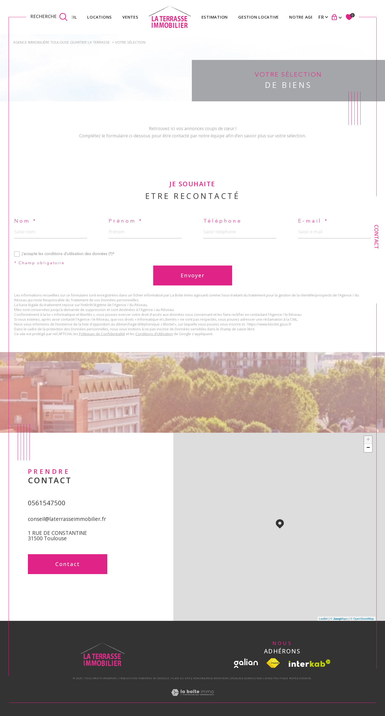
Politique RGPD (285, 678)
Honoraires (202, 678)
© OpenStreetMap (362, 618)
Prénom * (126, 221)
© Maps (339, 618)
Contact (376, 237)
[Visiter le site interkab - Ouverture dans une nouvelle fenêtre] (310, 663)
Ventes (130, 17)
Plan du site (180, 678)
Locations (99, 17)
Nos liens (263, 678)
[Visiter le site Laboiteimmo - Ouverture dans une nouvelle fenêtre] (192, 698)
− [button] (368, 448)
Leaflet (323, 618)
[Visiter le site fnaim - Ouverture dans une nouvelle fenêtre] (273, 663)
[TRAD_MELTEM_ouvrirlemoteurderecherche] (49, 17)
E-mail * (313, 221)
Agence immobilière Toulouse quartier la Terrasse (61, 42)
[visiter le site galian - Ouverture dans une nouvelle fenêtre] (246, 663)
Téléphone (222, 221)
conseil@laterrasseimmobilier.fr (67, 518)
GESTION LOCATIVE (258, 17)
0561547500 (46, 503)
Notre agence (305, 17)
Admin (249, 678)
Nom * (25, 221)
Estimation (214, 17)
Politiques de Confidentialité (102, 333)
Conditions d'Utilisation (154, 333)
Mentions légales (228, 678)
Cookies (305, 678)
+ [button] (368, 440)
